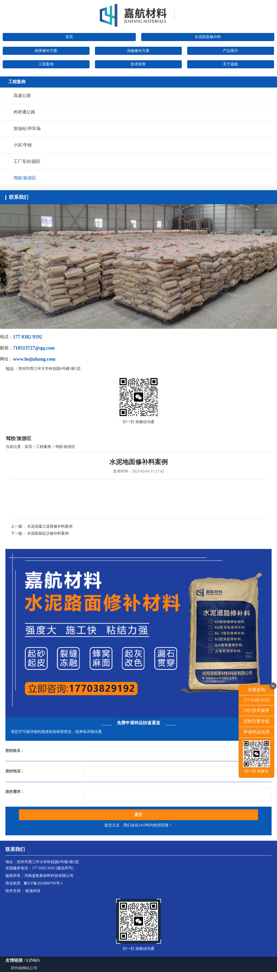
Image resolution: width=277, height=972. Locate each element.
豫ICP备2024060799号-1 (43, 883)
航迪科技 (33, 891)
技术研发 (138, 64)
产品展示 (230, 51)
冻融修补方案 (138, 51)
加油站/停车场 (27, 128)
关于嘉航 (230, 64)
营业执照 (13, 883)
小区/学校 (23, 145)
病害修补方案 (46, 51)
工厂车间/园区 (27, 161)
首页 (69, 37)
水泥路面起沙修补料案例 (48, 533)
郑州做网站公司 (24, 968)
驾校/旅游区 (25, 178)
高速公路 (22, 95)
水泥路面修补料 (207, 37)
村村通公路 (24, 112)
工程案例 (46, 64)
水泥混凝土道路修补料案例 (49, 526)
